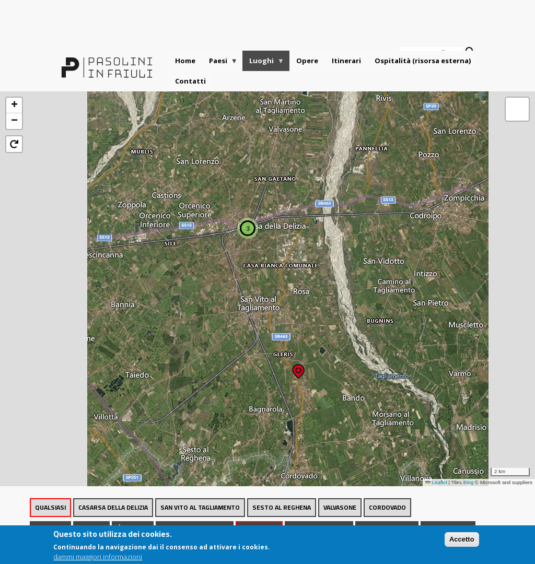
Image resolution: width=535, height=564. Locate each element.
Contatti (190, 81)
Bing (468, 482)
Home (185, 60)
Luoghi (263, 63)
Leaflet (436, 482)
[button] (298, 368)
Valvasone (339, 507)
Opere (307, 60)
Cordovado (387, 507)
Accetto (461, 542)
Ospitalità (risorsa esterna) (423, 60)
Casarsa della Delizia (113, 507)
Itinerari (346, 60)
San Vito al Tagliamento (200, 507)
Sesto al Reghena (281, 507)
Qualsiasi (50, 507)
